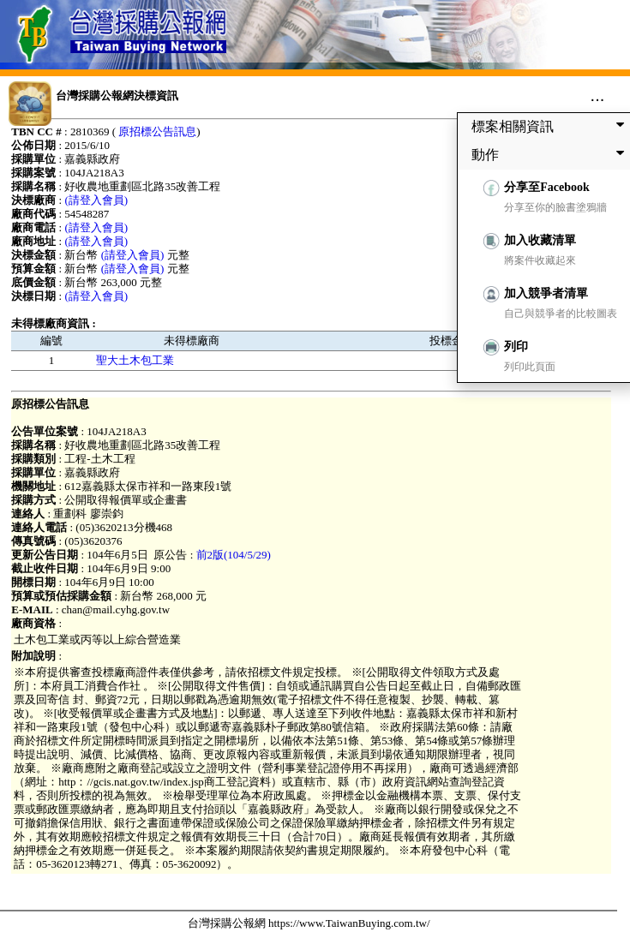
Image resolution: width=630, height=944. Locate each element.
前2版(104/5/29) (233, 554)
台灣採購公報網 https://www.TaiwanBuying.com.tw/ (309, 923)
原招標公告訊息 (157, 131)
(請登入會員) (96, 200)
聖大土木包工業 (135, 360)
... (598, 95)
